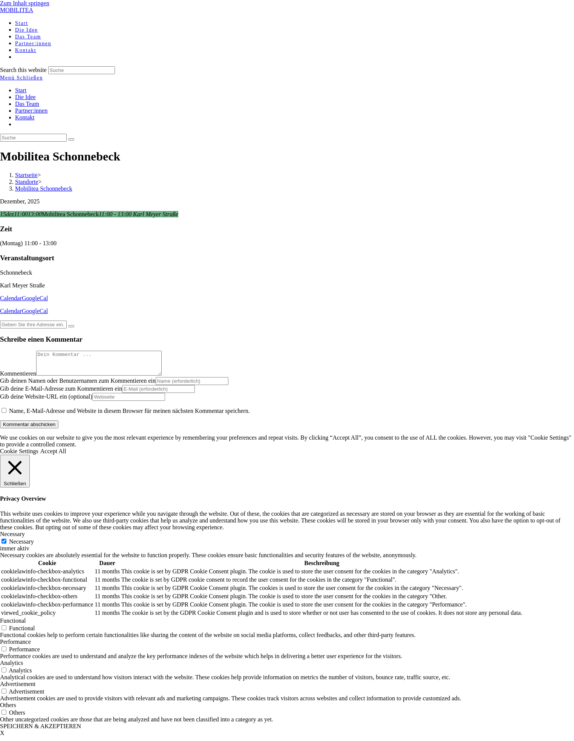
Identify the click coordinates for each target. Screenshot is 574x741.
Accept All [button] (53, 455)
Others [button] (8, 709)
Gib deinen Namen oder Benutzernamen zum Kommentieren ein (78, 385)
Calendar (11, 298)
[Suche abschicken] (71, 139)
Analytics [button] (11, 667)
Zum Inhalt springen (24, 3)
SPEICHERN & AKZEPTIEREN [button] (40, 730)
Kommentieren (18, 378)
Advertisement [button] (17, 688)
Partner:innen (31, 110)
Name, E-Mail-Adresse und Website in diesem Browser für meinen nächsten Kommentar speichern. (129, 415)
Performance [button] (15, 646)
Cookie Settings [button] (19, 455)
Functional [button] (13, 625)
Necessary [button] (12, 538)
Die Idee (25, 97)
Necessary (21, 546)
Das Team (27, 104)
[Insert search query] (33, 138)
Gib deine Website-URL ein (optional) (46, 401)
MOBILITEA (16, 10)
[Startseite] (26, 175)
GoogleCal (35, 298)
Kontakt (25, 117)
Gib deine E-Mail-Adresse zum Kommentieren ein (61, 393)
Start (20, 90)
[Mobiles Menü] (21, 78)
